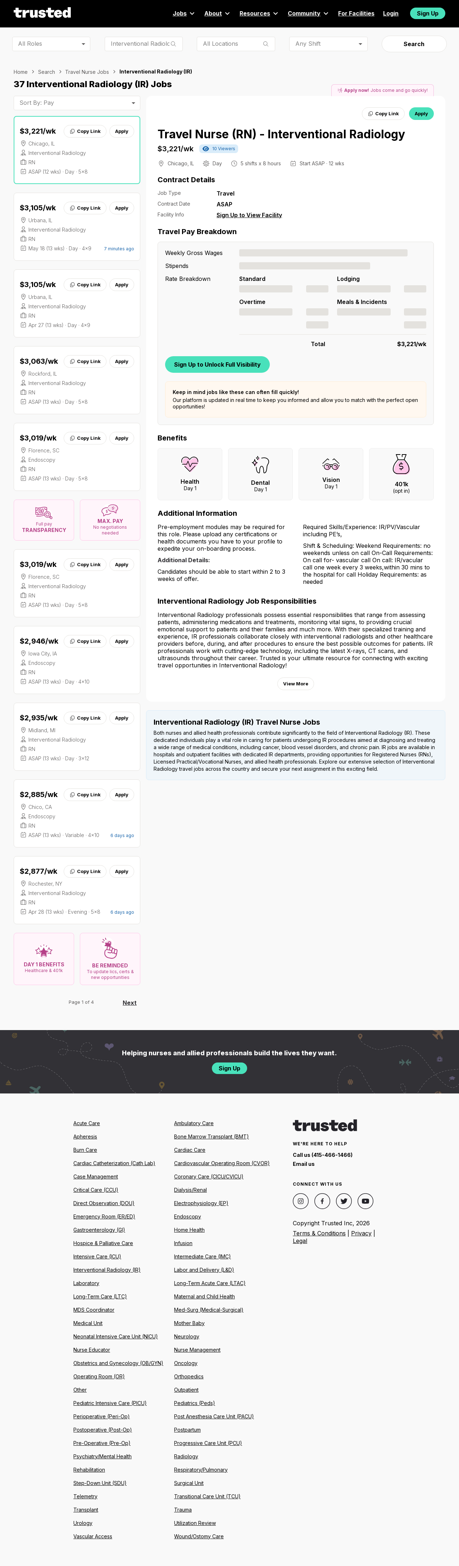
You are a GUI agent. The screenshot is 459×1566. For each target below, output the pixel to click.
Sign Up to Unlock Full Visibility (217, 364)
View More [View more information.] (295, 683)
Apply (121, 131)
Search (414, 44)
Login (391, 13)
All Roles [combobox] (30, 43)
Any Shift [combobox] (308, 43)
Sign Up (427, 13)
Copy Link (85, 131)
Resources (259, 13)
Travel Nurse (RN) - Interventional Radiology (281, 134)
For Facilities (356, 13)
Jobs (184, 13)
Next (130, 1002)
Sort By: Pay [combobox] (36, 102)
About (217, 13)
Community (309, 13)
